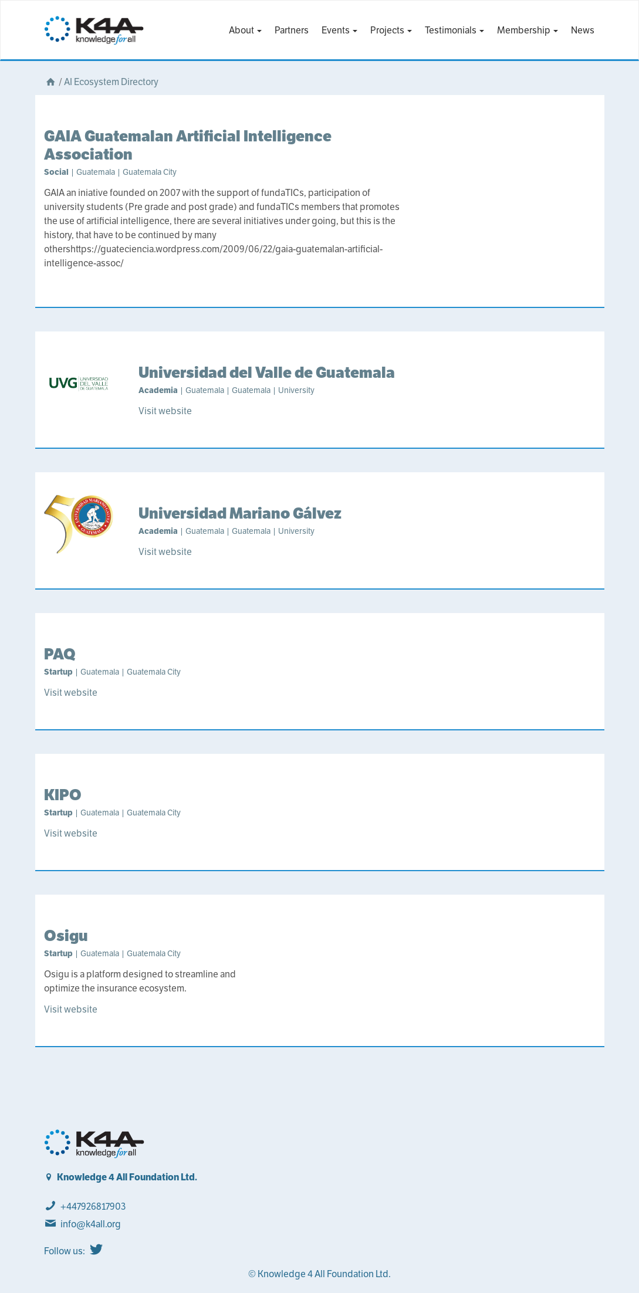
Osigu (66, 935)
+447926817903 (93, 1206)
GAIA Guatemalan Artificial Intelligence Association (188, 145)
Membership (527, 30)
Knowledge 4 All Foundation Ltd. (127, 1177)
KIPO (63, 794)
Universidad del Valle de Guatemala (266, 372)
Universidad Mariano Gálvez (240, 513)
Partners (292, 30)
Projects (391, 30)
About (245, 30)
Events (339, 30)
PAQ (60, 654)
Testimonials (454, 30)
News (582, 30)
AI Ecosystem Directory (111, 82)
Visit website (165, 411)
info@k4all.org (90, 1224)
